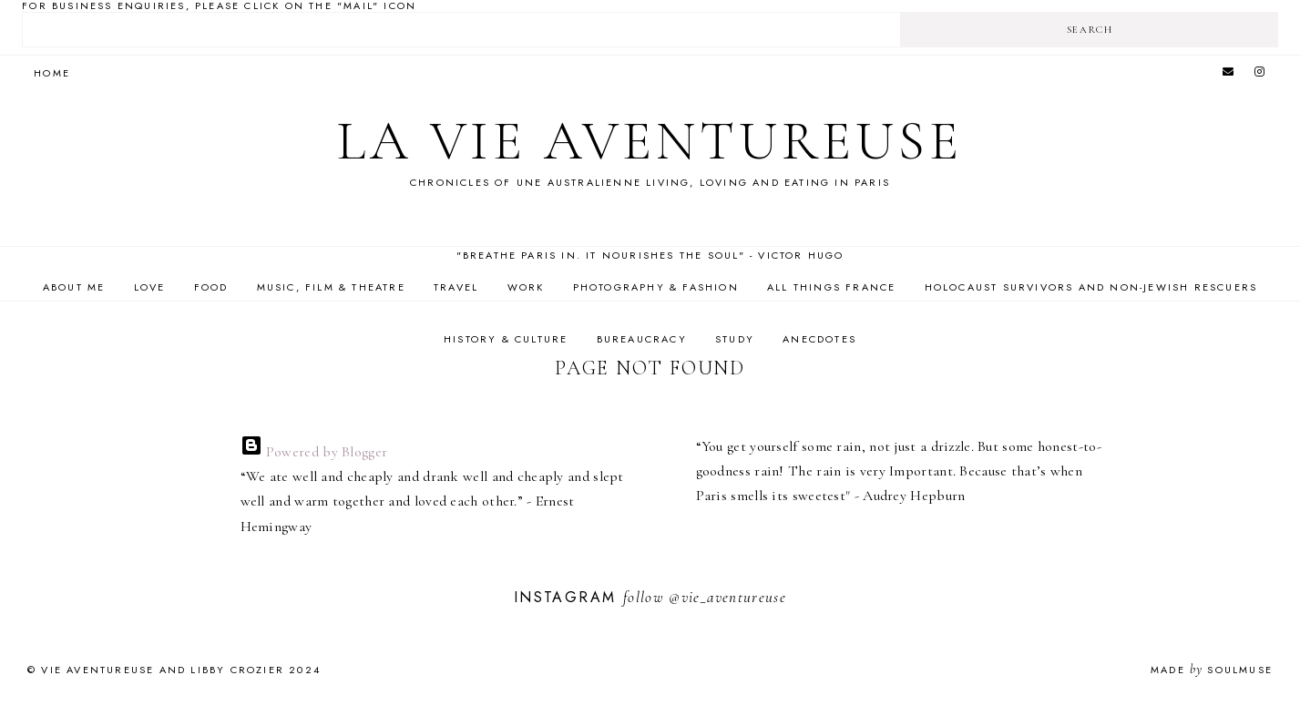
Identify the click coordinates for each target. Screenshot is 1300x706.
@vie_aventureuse (727, 597)
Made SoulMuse (1212, 669)
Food (211, 287)
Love (150, 287)
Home (52, 73)
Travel (456, 287)
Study (734, 339)
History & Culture (506, 339)
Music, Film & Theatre (331, 287)
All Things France (831, 287)
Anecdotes (819, 339)
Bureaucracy (642, 339)
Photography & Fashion (656, 287)
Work (526, 287)
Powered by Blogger (314, 452)
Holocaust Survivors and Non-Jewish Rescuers (1091, 287)
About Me (74, 287)
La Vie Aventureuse (649, 141)
